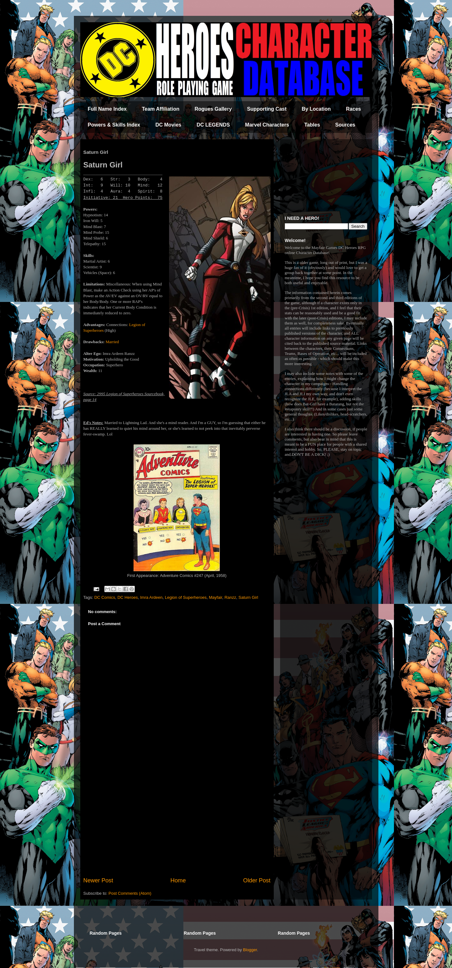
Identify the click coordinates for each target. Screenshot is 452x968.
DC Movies (168, 125)
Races (353, 109)
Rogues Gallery (213, 109)
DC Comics (104, 597)
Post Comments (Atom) (129, 893)
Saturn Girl (248, 597)
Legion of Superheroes (186, 597)
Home (178, 880)
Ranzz (230, 597)
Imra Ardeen (151, 597)
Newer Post (98, 880)
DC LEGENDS (213, 125)
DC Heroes (127, 597)
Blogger (250, 949)
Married (112, 341)
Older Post (257, 880)
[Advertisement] (177, 824)
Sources (345, 125)
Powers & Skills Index (114, 125)
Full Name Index (107, 109)
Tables (312, 125)
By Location (316, 109)
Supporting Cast (266, 109)
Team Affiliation (160, 109)
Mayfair (215, 597)
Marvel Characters (267, 125)
